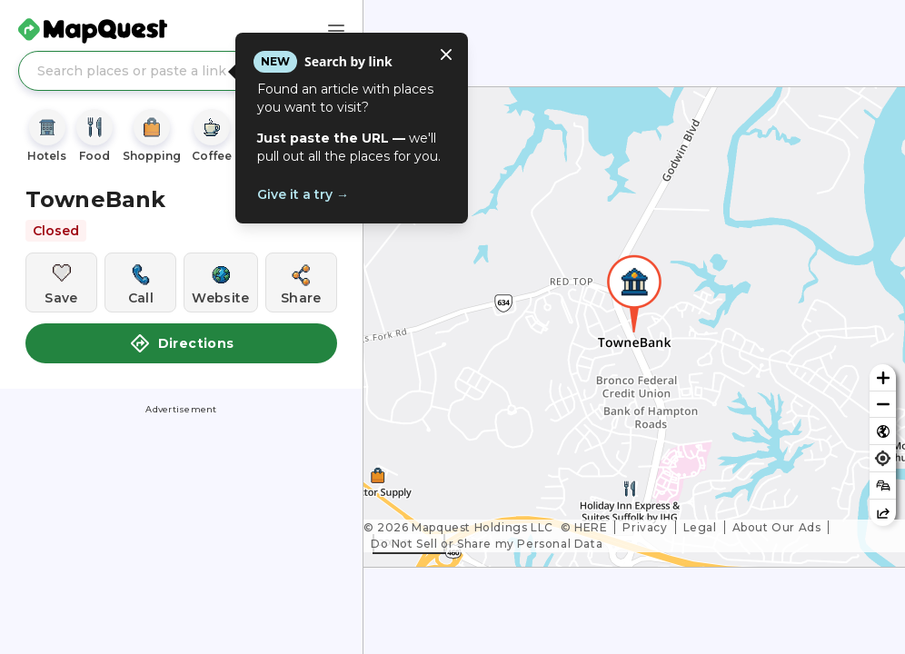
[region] (634, 327)
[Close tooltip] (446, 54)
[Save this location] (61, 282)
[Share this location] (301, 282)
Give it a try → (303, 194)
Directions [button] (181, 343)
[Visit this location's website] (220, 282)
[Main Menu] (336, 31)
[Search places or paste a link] (181, 71)
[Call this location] (140, 282)
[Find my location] (883, 458)
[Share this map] (883, 513)
